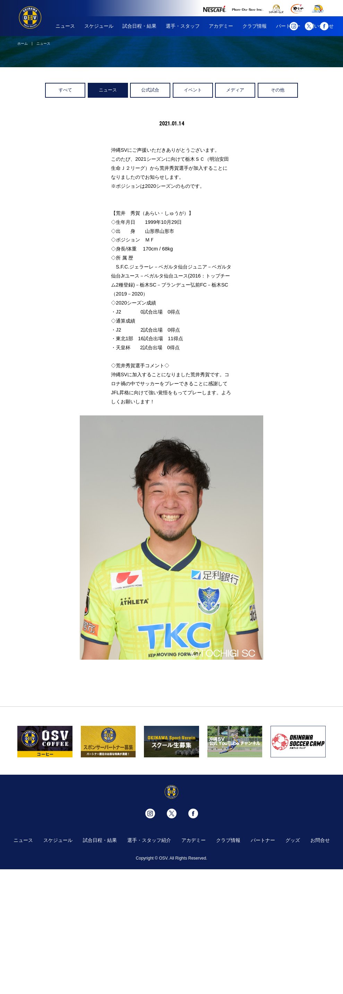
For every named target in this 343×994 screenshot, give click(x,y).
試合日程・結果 (139, 26)
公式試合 (150, 90)
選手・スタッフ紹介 (149, 840)
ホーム (22, 43)
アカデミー (221, 26)
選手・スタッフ (183, 26)
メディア (235, 90)
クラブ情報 (254, 26)
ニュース (65, 26)
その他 (277, 90)
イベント (193, 90)
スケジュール (98, 26)
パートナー (263, 840)
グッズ (292, 840)
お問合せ (320, 840)
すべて (65, 90)
